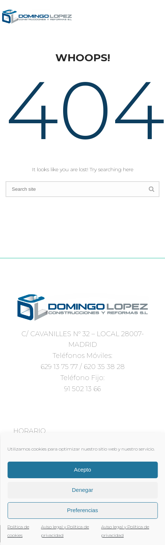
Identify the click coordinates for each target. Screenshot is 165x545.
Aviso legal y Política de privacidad (65, 531)
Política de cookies (18, 531)
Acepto (82, 469)
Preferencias (82, 510)
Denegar (82, 490)
